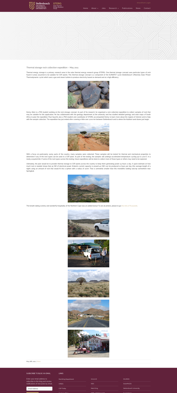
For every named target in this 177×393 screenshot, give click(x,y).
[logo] (46, 3)
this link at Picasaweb (129, 206)
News (39, 361)
